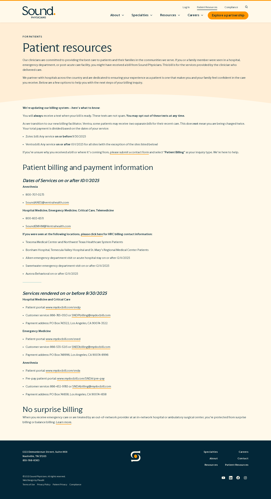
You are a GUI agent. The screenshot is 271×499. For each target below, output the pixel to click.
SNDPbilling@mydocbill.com (91, 315)
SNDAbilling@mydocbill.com (91, 386)
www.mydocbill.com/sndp (63, 307)
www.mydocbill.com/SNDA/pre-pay (81, 378)
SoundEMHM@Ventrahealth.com (48, 226)
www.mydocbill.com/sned (63, 339)
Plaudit (40, 480)
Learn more (63, 422)
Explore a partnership (228, 15)
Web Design (28, 480)
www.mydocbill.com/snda (63, 370)
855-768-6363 (31, 460)
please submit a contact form (129, 152)
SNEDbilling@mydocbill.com (91, 346)
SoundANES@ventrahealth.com (47, 202)
